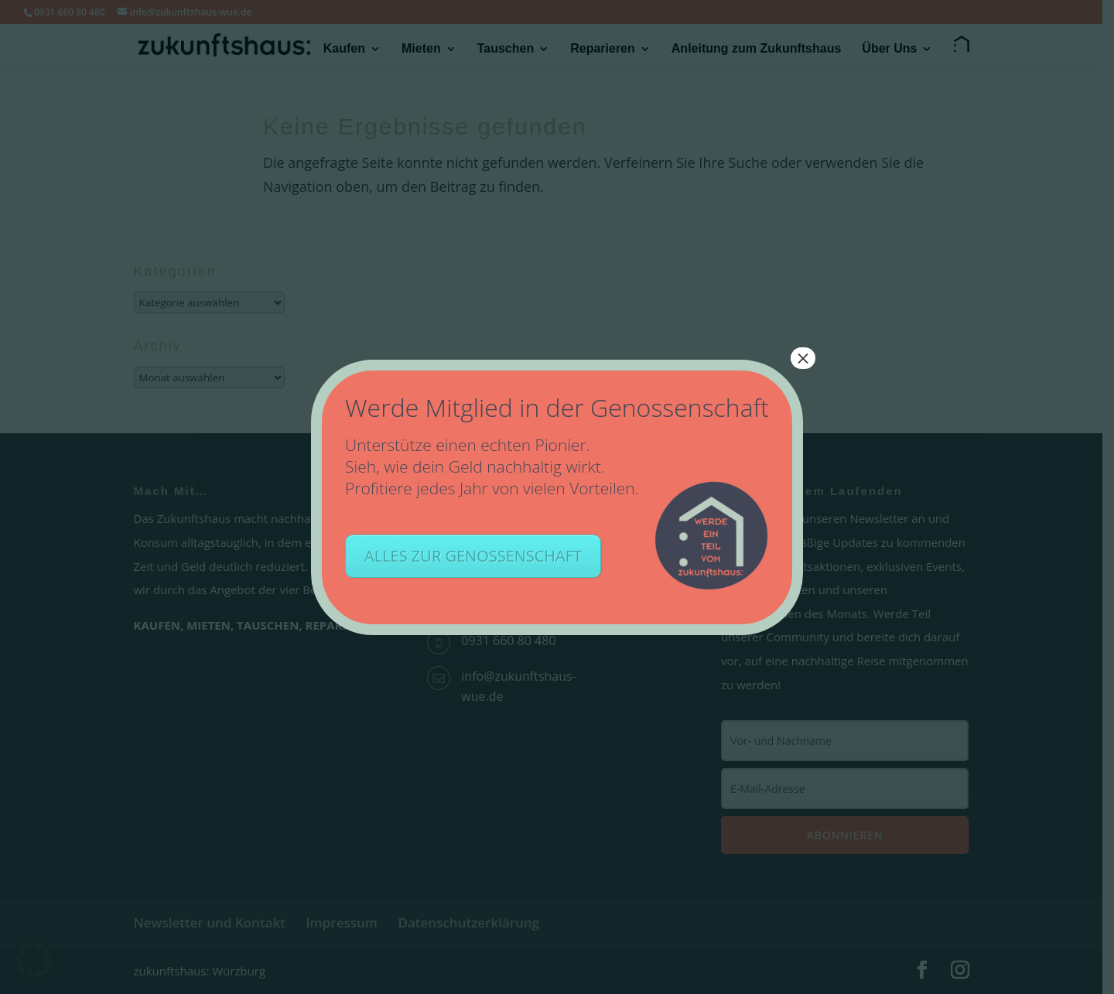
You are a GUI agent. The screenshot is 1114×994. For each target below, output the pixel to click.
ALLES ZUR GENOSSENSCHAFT (473, 555)
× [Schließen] (803, 358)
